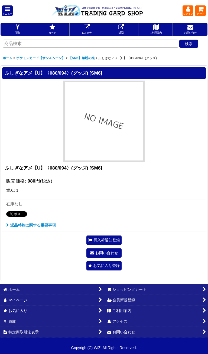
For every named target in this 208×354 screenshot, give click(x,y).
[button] (7, 10)
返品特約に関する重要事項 (31, 225)
